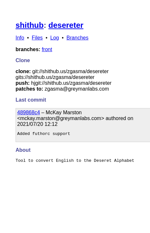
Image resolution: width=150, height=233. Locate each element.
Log (54, 37)
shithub (30, 25)
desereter (65, 25)
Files (37, 37)
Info (20, 37)
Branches (77, 37)
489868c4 (28, 112)
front (47, 49)
